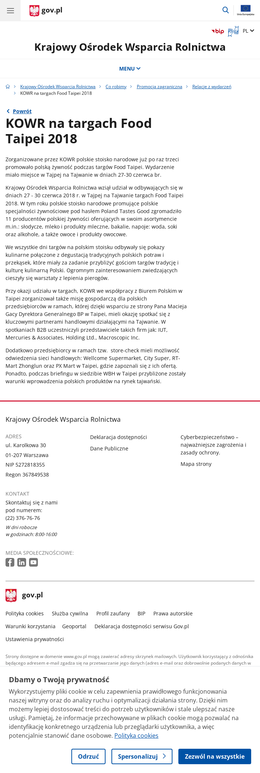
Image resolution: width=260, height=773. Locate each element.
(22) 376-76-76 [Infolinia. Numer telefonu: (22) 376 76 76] (23, 517)
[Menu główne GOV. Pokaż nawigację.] (10, 10)
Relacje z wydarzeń (211, 86)
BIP (141, 613)
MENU (130, 68)
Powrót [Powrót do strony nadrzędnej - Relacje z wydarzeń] (22, 111)
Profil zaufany (113, 613)
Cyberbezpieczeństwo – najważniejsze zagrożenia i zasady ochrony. (213, 445)
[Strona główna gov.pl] (46, 11)
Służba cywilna (70, 613)
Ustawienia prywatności (35, 639)
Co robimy (116, 86)
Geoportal (74, 626)
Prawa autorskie (173, 613)
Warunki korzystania (31, 626)
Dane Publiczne (109, 448)
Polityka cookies (25, 613)
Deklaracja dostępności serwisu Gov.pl (142, 626)
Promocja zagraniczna (159, 86)
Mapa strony (196, 463)
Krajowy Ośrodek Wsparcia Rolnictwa (130, 47)
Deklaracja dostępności (118, 437)
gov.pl (24, 595)
